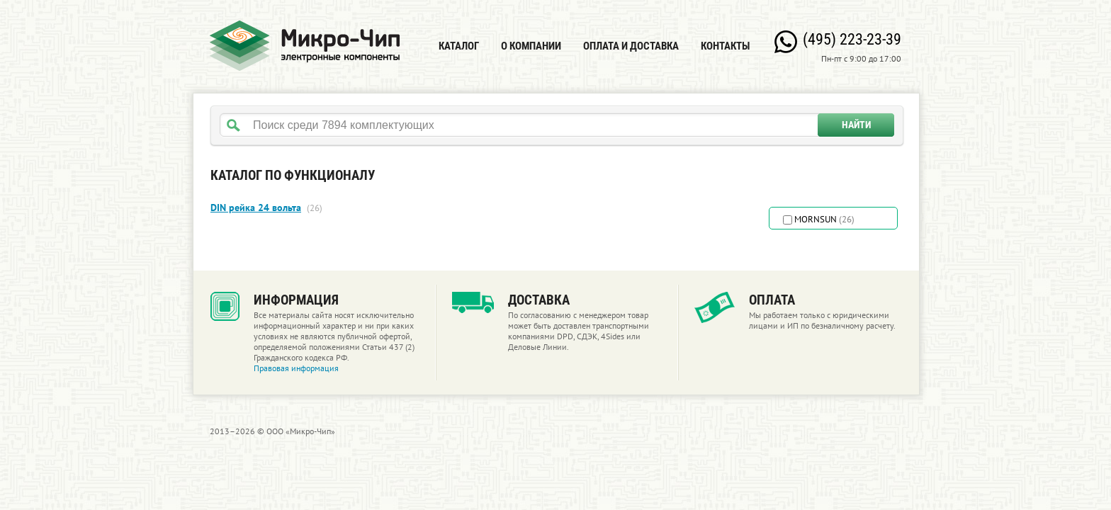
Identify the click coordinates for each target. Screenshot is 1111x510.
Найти (856, 124)
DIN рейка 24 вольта (255, 207)
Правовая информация (296, 368)
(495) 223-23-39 (852, 39)
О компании (531, 46)
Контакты (725, 46)
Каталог (459, 46)
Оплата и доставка (631, 46)
